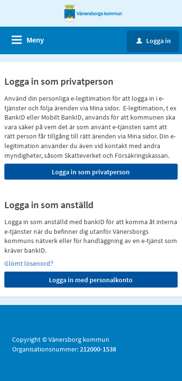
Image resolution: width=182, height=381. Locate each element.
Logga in (153, 40)
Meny (35, 40)
